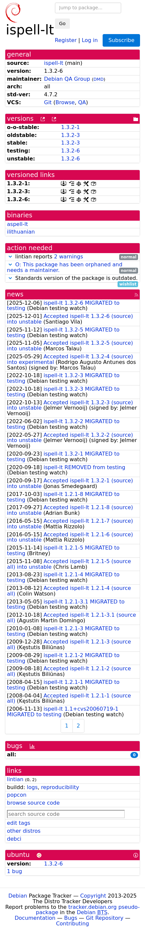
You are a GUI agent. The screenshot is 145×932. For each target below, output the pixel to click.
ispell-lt (53, 63)
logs (32, 787)
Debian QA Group (67, 79)
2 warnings (68, 256)
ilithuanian (21, 232)
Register (66, 40)
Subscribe (121, 40)
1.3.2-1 (70, 127)
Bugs (70, 918)
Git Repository (104, 918)
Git (48, 102)
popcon (16, 795)
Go (62, 23)
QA (82, 102)
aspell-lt (17, 224)
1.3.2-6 (70, 151)
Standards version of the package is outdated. (72, 278)
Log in (90, 40)
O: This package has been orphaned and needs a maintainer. (64, 267)
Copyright (93, 896)
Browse (64, 102)
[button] (10, 256)
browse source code (33, 803)
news (15, 294)
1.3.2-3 (70, 135)
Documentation (35, 918)
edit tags (18, 823)
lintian (15, 779)
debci (14, 839)
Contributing (72, 923)
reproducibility (60, 787)
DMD (98, 79)
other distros (23, 831)
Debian (17, 896)
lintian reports (72, 257)
